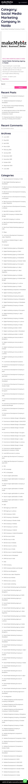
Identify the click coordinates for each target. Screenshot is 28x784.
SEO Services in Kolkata (10, 542)
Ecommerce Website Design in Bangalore (14, 418)
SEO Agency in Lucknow (10, 511)
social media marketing (10, 584)
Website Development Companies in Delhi (15, 738)
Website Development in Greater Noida (14, 768)
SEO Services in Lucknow (10, 546)
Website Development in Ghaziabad (13, 765)
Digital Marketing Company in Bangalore (14, 299)
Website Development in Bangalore (13, 756)
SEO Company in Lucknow (10, 526)
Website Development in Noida (12, 775)
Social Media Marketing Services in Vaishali (15, 688)
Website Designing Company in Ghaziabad (15, 717)
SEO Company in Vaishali (10, 530)
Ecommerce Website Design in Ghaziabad (14, 424)
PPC (5, 466)
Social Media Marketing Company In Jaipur (15, 650)
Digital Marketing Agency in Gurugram (14, 264)
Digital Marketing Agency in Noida (12, 286)
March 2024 (7, 146)
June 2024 (6, 137)
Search (3, 84)
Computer (6, 245)
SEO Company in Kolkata (10, 523)
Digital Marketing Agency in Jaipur (13, 267)
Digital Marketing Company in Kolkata (13, 318)
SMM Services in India (9, 558)
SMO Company (7, 565)
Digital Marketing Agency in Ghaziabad (14, 257)
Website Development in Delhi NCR (13, 762)
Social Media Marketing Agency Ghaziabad (15, 587)
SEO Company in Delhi (9, 514)
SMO (5, 561)
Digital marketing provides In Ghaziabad (14, 331)
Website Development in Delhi (11, 759)
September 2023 (8, 165)
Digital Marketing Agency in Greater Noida (15, 261)
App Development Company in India (13, 179)
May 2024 (6, 140)
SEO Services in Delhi (9, 536)
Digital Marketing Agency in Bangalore (14, 248)
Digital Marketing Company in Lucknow (14, 321)
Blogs (5, 232)
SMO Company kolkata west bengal (13, 568)
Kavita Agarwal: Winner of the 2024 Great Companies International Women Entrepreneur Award (13, 112)
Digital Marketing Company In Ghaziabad (14, 302)
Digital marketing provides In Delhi (13, 328)
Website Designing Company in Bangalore (15, 714)
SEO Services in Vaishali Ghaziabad (13, 552)
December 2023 (8, 156)
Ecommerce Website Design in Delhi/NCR (15, 421)
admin (5, 76)
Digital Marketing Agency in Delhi (12, 251)
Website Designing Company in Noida (13, 725)
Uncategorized (7, 696)
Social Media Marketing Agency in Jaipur (14, 608)
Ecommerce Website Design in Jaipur (13, 439)
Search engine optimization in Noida (13, 496)
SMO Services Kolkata (9, 577)
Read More (5, 79)
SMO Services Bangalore (10, 571)
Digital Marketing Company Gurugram (14, 296)
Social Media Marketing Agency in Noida (13, 58)
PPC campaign (7, 469)
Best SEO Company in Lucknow (12, 219)
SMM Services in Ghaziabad (11, 555)
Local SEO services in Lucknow (12, 453)
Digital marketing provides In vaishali (13, 334)
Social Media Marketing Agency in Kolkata (15, 616)
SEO (5, 504)
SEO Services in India (9, 539)
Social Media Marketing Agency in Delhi (14, 595)
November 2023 (8, 159)
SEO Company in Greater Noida (12, 520)
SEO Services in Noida (9, 549)
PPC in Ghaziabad (8, 472)
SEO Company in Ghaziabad (11, 517)
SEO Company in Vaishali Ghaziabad (13, 533)
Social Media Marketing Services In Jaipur (14, 675)
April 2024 (6, 143)
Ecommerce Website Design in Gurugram (14, 435)
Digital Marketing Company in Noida (13, 324)
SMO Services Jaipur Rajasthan (12, 574)
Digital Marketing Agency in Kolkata (13, 275)
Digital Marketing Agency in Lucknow (13, 283)
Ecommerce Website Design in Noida (13, 445)
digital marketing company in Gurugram (14, 310)
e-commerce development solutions (13, 361)
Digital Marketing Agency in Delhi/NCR (14, 254)
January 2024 (7, 153)
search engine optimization (11, 475)
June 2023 (6, 168)
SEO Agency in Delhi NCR (10, 507)
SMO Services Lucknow (10, 580)
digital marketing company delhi (12, 292)
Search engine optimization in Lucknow (14, 493)
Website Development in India (11, 772)
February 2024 (7, 149)
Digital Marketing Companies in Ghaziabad (15, 289)
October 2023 (7, 162)
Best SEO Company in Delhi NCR (12, 211)
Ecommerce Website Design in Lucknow (14, 442)
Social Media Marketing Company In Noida (15, 662)
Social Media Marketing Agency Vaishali (14, 627)
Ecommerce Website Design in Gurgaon (14, 432)
